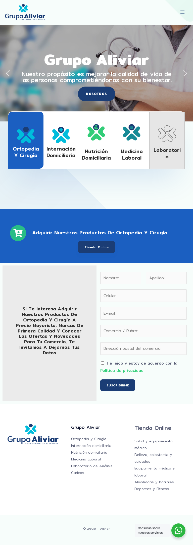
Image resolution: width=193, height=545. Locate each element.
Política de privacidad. (122, 370)
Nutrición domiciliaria (96, 154)
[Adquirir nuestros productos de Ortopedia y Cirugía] (18, 233)
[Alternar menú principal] (182, 12)
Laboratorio (167, 153)
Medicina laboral (132, 154)
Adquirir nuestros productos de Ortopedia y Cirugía (99, 232)
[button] (8, 73)
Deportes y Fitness (151, 489)
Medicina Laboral (86, 459)
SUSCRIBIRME (118, 385)
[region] (96, 73)
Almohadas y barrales (154, 482)
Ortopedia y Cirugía (26, 152)
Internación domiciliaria (61, 152)
